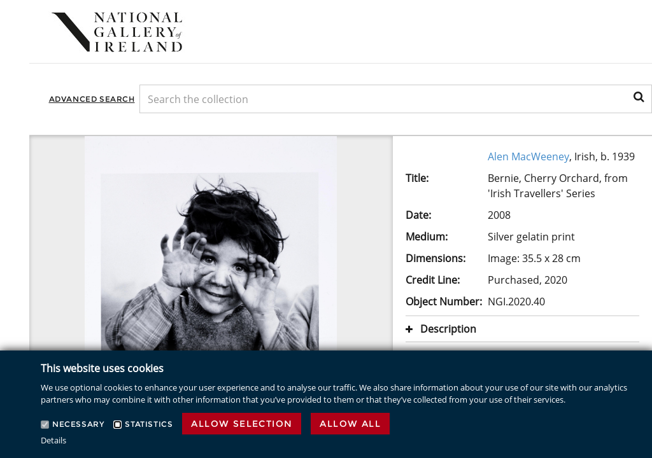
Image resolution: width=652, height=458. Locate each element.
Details (53, 440)
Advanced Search (92, 99)
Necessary (78, 424)
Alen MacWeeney (528, 156)
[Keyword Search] (395, 99)
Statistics (149, 424)
